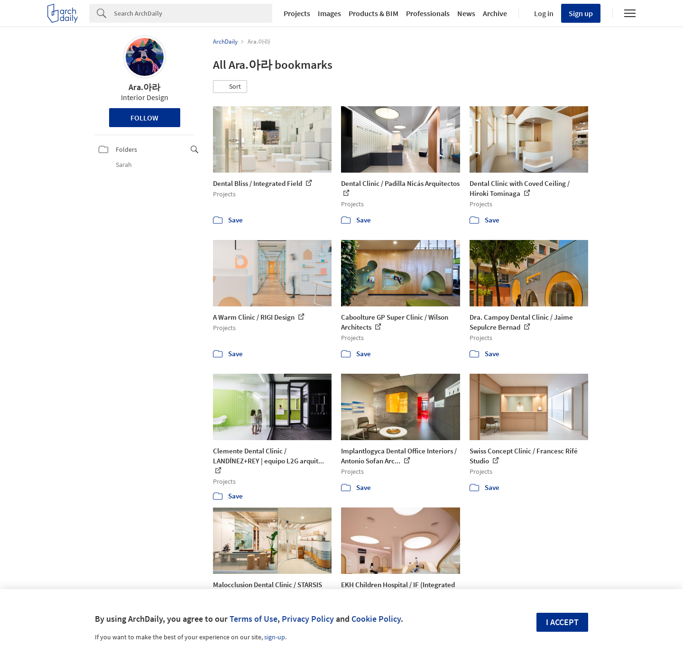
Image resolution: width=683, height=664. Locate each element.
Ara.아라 (144, 87)
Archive (495, 13)
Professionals (428, 13)
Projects (297, 13)
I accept (562, 622)
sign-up (274, 637)
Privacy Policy (308, 618)
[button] (230, 86)
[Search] (193, 13)
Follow (144, 117)
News (466, 13)
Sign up (581, 13)
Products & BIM (373, 13)
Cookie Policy (376, 618)
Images (329, 13)
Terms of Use (253, 618)
